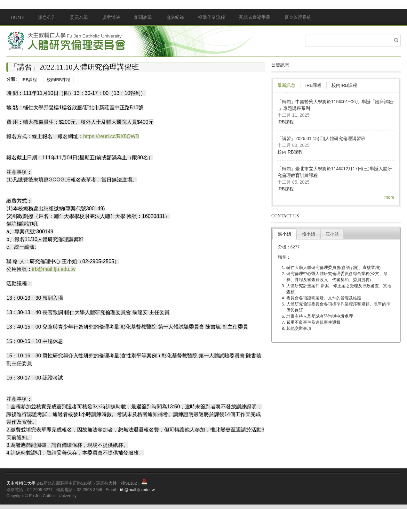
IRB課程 (29, 79)
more (389, 197)
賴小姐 (308, 234)
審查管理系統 (297, 17)
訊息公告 (47, 17)
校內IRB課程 (58, 79)
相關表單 (143, 17)
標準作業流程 (211, 17)
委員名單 (79, 17)
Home (17, 17)
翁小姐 (284, 234)
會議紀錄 (175, 17)
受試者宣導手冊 (254, 17)
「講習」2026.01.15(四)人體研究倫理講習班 (321, 138)
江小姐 (332, 234)
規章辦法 (111, 17)
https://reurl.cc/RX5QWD (111, 136)
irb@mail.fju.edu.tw (54, 269)
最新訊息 (286, 85)
